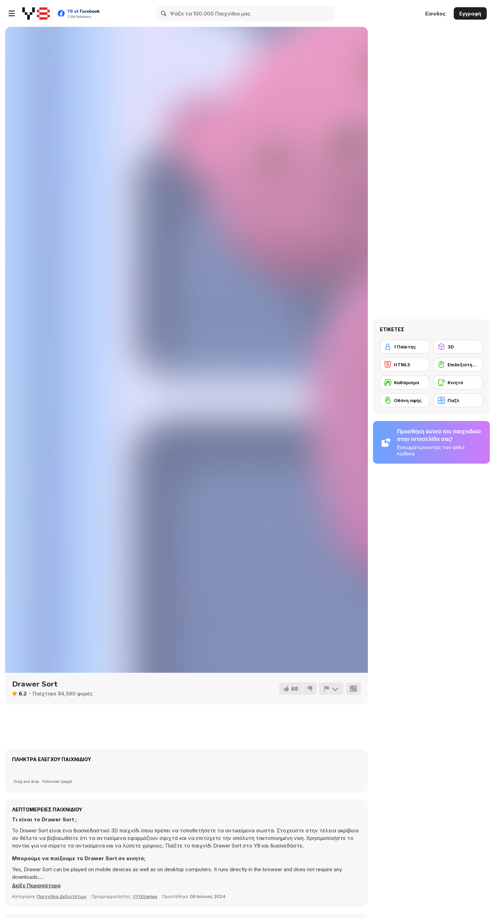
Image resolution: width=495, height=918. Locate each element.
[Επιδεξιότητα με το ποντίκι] (458, 364)
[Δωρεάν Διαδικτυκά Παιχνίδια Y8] (36, 13)
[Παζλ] (458, 400)
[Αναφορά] (331, 688)
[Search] (164, 13)
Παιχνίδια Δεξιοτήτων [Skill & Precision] (62, 896)
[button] (37, 885)
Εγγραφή (470, 14)
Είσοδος (435, 14)
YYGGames (145, 896)
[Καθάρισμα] (404, 382)
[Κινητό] (458, 382)
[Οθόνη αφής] (404, 400)
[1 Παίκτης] (404, 347)
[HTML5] (404, 364)
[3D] (458, 347)
